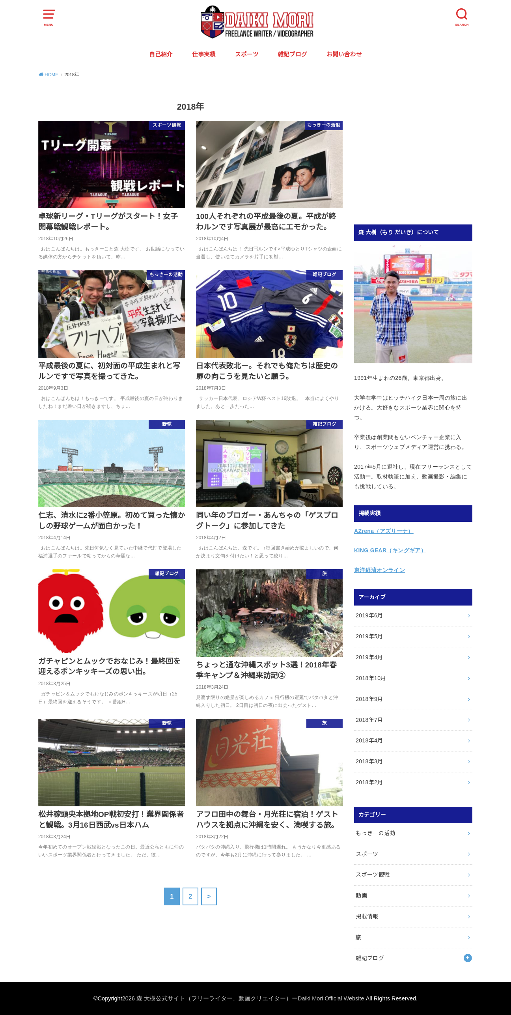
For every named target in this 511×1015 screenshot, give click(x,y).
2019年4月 (369, 657)
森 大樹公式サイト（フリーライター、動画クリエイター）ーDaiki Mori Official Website (250, 998)
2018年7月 (369, 720)
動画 (361, 895)
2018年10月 (371, 678)
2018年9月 (369, 699)
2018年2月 (369, 782)
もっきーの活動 (375, 833)
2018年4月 (369, 740)
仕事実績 (204, 54)
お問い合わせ (344, 54)
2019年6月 (369, 615)
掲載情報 (367, 916)
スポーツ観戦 (373, 874)
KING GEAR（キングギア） (390, 550)
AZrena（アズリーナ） (384, 531)
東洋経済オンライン (379, 570)
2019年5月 (369, 636)
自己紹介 (161, 54)
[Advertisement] (420, 152)
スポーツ (247, 54)
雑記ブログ (292, 54)
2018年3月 (369, 761)
